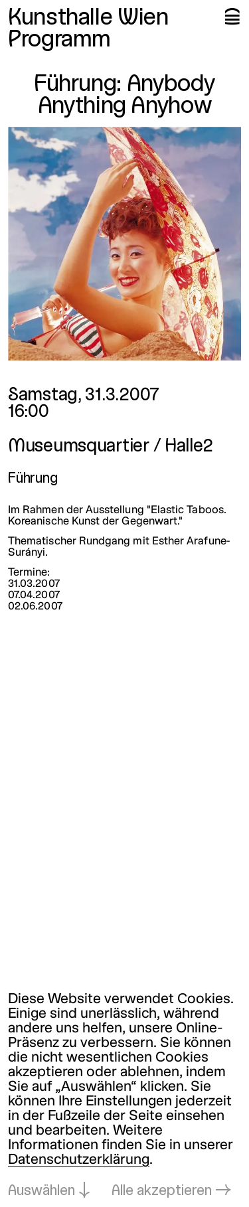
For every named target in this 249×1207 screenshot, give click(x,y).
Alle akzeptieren (162, 1191)
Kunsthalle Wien (88, 18)
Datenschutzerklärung (78, 1160)
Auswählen (41, 1191)
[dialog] (124, 1096)
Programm (59, 40)
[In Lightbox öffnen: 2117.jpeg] (124, 244)
